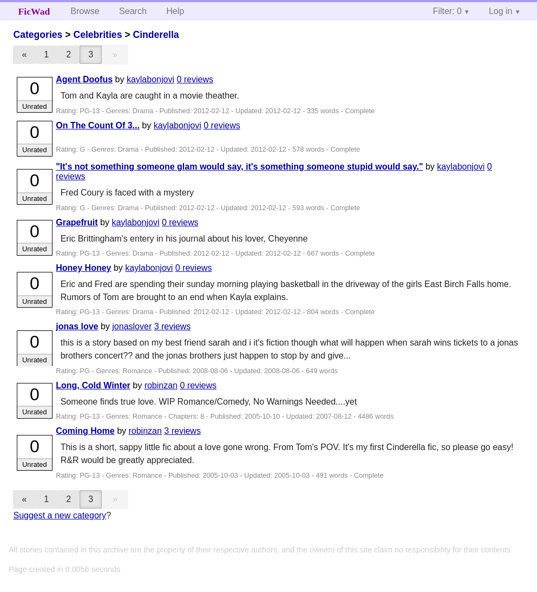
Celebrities (97, 34)
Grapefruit (76, 222)
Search (133, 11)
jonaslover (132, 326)
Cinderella (156, 34)
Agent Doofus (84, 79)
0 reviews (194, 79)
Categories (37, 34)
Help (175, 11)
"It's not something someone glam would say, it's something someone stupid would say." (239, 166)
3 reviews (172, 326)
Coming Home (85, 430)
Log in (501, 11)
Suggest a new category (59, 515)
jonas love (77, 326)
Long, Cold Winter (93, 385)
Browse (84, 11)
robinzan (161, 385)
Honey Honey (83, 267)
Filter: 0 (447, 11)
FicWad (34, 11)
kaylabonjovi (150, 79)
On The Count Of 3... (98, 125)
